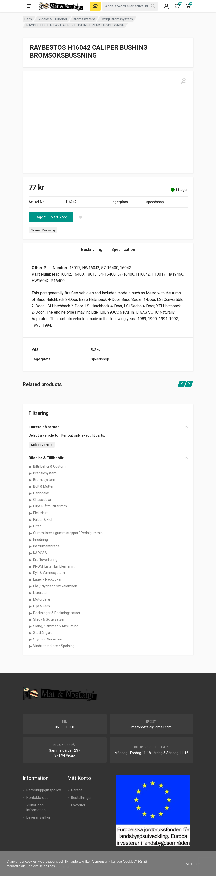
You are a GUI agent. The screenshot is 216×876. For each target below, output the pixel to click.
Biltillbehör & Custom (49, 466)
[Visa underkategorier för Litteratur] (31, 593)
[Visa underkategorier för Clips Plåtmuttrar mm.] (31, 506)
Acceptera (193, 863)
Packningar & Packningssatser (56, 613)
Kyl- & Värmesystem (49, 573)
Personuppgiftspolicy (43, 790)
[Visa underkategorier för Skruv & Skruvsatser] (31, 620)
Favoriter (78, 805)
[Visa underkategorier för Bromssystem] (31, 480)
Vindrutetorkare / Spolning (53, 646)
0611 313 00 (64, 727)
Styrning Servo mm (48, 639)
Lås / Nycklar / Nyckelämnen (55, 586)
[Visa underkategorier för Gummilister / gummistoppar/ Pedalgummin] (31, 533)
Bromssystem (84, 19)
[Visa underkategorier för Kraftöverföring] (31, 560)
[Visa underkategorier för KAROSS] (31, 553)
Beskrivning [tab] (91, 249)
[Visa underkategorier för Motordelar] (31, 600)
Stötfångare (42, 633)
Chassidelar (42, 500)
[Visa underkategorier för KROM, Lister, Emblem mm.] (31, 566)
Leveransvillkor (38, 817)
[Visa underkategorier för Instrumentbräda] (31, 546)
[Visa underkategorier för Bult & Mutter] (31, 487)
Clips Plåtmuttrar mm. (50, 506)
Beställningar (81, 797)
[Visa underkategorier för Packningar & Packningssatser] (31, 613)
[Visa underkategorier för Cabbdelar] (31, 493)
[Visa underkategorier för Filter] (31, 526)
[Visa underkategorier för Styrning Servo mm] (31, 639)
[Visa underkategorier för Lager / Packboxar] (31, 580)
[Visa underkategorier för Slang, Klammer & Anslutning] (31, 626)
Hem (28, 19)
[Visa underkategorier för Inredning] (31, 540)
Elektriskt (40, 513)
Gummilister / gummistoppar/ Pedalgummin (68, 533)
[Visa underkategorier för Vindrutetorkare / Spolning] (31, 646)
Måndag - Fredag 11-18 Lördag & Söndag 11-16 (151, 753)
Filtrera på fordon (108, 427)
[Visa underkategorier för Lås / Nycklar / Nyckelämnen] (31, 586)
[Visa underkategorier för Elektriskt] (31, 513)
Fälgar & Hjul (42, 519)
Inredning (40, 540)
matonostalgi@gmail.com (151, 727)
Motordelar (41, 599)
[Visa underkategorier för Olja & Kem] (31, 606)
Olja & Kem (41, 606)
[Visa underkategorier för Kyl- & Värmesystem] (31, 573)
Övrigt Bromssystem (117, 19)
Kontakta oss (37, 797)
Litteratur (40, 593)
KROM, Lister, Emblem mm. (54, 566)
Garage (77, 790)
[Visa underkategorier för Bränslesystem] (31, 473)
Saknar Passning (43, 230)
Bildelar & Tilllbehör (52, 19)
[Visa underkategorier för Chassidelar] (31, 500)
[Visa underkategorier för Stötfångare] (31, 633)
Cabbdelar (41, 493)
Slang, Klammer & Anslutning (55, 626)
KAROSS (40, 553)
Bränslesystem (45, 473)
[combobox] (130, 6)
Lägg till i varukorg (51, 217)
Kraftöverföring (45, 560)
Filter (37, 526)
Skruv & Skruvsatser (49, 619)
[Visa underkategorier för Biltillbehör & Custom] (31, 467)
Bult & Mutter (43, 486)
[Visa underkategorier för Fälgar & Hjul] (31, 520)
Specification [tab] (123, 249)
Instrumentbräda (46, 546)
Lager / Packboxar (47, 579)
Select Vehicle (41, 445)
